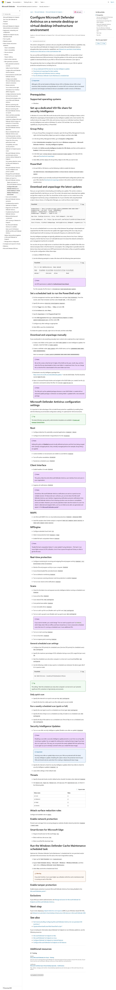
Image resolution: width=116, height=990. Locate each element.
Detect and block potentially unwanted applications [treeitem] (13, 116)
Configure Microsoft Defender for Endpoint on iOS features (49, 942)
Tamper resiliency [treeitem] (9, 57)
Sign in (112, 2)
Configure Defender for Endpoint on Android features (48, 940)
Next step (99, 33)
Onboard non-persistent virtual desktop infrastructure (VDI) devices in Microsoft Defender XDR (58, 913)
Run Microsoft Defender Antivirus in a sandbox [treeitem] (12, 225)
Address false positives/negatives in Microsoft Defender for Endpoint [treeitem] (13, 237)
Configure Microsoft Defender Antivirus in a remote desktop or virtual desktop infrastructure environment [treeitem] (13, 190)
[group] (58, 216)
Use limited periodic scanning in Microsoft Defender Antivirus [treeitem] (13, 137)
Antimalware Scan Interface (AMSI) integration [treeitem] (12, 90)
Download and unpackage (46, 156)
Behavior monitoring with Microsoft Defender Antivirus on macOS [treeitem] (13, 110)
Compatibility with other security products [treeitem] (12, 145)
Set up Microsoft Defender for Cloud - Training (42, 957)
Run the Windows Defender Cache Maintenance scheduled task (51, 75)
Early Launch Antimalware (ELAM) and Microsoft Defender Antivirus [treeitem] (13, 231)
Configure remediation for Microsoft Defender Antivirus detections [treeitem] (13, 127)
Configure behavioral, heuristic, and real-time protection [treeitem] (13, 95)
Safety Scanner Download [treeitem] (12, 68)
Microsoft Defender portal (50, 507)
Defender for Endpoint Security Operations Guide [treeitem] (11, 35)
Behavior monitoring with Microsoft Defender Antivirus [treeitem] (13, 105)
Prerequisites (100, 15)
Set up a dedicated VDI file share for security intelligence (105, 17)
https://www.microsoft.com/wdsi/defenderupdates (47, 374)
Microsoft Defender (39, 12)
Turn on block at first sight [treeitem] (12, 87)
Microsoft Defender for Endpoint (54, 12)
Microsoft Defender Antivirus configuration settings (104, 25)
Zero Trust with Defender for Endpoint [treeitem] (10, 20)
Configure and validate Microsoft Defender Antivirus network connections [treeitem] (13, 81)
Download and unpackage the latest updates (45, 71)
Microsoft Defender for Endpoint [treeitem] (11, 17)
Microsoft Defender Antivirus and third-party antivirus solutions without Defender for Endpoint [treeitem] (13, 156)
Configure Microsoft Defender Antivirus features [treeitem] (13, 71)
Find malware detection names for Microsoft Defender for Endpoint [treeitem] (13, 163)
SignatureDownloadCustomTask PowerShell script (47, 926)
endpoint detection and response (53, 911)
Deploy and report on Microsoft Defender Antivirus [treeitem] (14, 183)
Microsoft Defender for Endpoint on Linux (45, 938)
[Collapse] (19, 10)
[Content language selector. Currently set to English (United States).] (9, 987)
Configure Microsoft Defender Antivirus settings (46, 73)
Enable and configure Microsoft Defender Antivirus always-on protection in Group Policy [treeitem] (13, 121)
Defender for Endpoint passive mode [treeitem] (13, 150)
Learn (31, 12)
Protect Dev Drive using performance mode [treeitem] (12, 141)
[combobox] (11, 14)
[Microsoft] (3, 2)
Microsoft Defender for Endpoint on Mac (44, 936)
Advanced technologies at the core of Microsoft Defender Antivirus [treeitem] (13, 100)
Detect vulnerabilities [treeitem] (10, 47)
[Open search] (108, 2)
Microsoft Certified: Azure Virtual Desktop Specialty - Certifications (47, 965)
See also (99, 35)
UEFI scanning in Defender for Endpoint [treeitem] (13, 221)
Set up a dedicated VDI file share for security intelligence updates (51, 69)
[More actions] (84, 12)
